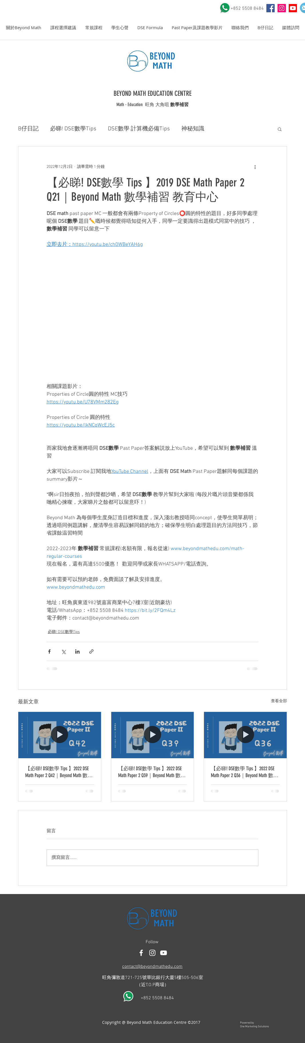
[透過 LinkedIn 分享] (77, 651)
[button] (23, 27)
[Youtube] (293, 8)
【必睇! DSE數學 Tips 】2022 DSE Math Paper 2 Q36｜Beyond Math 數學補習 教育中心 (244, 772)
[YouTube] (270, 8)
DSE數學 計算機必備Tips (139, 129)
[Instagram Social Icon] (282, 8)
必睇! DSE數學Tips (73, 129)
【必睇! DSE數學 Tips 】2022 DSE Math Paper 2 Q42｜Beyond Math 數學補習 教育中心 (59, 772)
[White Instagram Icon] (152, 953)
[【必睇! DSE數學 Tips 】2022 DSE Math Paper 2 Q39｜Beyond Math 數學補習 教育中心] (152, 735)
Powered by (247, 1023)
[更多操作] (254, 167)
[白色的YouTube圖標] (163, 953)
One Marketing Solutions (254, 1026)
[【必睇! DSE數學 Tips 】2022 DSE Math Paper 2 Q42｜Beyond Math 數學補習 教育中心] (59, 735)
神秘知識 (192, 129)
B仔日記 (28, 129)
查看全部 (279, 701)
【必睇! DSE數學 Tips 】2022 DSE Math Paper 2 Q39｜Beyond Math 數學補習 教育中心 (152, 772)
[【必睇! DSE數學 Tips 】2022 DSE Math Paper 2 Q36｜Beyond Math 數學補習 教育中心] (245, 735)
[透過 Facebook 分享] (49, 651)
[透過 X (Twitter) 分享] (63, 651)
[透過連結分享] (91, 651)
